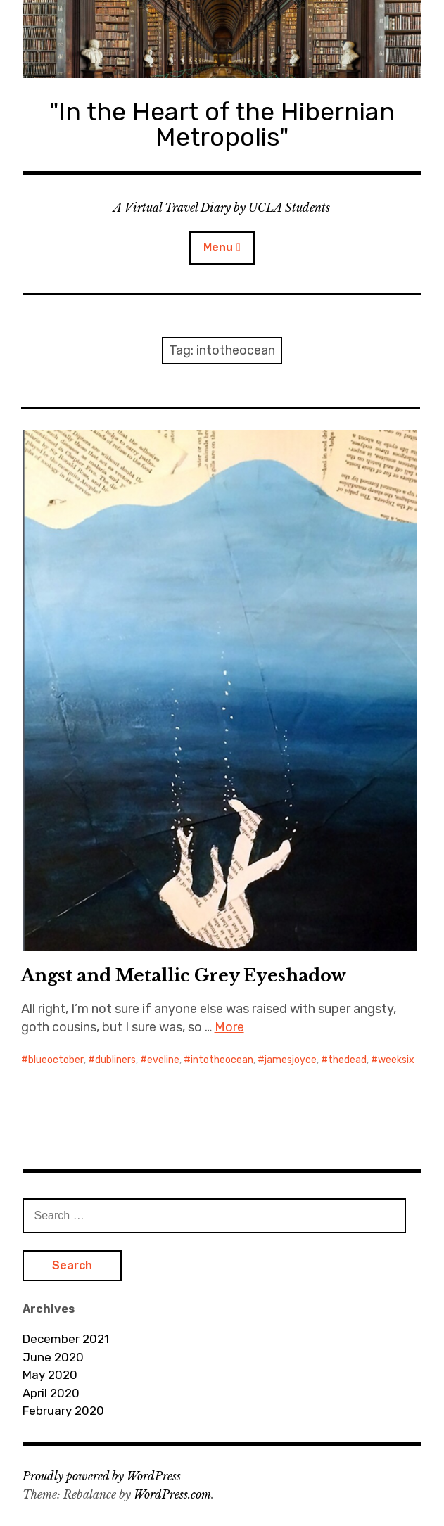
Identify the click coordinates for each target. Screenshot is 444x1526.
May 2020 (50, 1375)
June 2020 (53, 1357)
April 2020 (51, 1393)
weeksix (396, 1060)
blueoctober (56, 1060)
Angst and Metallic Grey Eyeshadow (183, 975)
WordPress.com (172, 1494)
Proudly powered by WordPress (102, 1476)
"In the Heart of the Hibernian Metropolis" (222, 124)
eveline (163, 1060)
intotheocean (222, 1060)
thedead (347, 1060)
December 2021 (66, 1339)
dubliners (115, 1060)
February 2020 (63, 1411)
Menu (218, 247)
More (229, 1027)
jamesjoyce (291, 1060)
